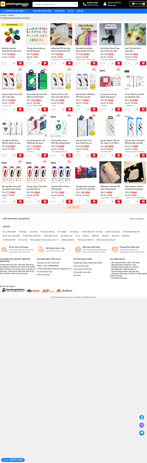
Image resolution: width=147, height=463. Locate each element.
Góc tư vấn (22, 240)
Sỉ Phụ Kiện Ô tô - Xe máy (92, 232)
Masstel (105, 236)
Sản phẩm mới (66, 236)
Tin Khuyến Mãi (9, 240)
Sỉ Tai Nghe (62, 232)
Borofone (115, 236)
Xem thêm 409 (73, 207)
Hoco (77, 236)
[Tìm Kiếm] (75, 4)
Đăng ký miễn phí (114, 3)
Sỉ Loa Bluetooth (9, 232)
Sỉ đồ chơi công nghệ (11, 236)
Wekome (95, 236)
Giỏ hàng (138, 4)
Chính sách (59, 11)
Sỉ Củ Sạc (34, 232)
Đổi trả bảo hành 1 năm (55, 248)
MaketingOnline (68, 240)
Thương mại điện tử (86, 240)
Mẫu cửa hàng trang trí (106, 240)
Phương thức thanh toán (130, 247)
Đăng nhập (112, 5)
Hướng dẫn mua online (82, 272)
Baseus (86, 236)
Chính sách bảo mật (81, 266)
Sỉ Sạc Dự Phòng (47, 232)
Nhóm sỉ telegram (137, 219)
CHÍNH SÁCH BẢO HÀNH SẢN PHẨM (88, 263)
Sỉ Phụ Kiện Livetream (32, 236)
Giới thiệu (77, 275)
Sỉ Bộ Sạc (23, 232)
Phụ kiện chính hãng (42, 11)
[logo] (15, 4)
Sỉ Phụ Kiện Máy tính (131, 232)
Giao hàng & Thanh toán (83, 269)
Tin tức (70, 11)
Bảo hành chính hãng (91, 247)
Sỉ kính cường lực (112, 232)
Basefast (126, 236)
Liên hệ (80, 11)
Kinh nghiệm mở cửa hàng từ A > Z (44, 240)
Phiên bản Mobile (43, 275)
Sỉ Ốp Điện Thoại (51, 236)
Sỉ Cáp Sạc (74, 232)
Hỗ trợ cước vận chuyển (18, 247)
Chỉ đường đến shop (44, 272)
